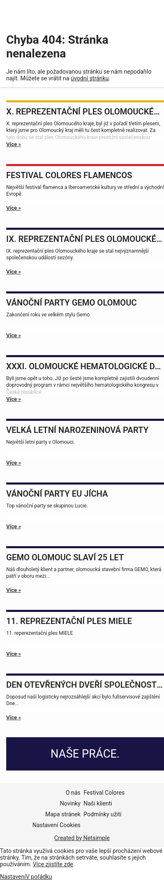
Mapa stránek (63, 814)
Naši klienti (97, 803)
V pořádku (39, 876)
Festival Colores (104, 792)
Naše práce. (85, 754)
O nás (73, 792)
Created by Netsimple (82, 838)
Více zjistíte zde (53, 864)
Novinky (70, 803)
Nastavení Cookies (56, 825)
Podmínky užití (102, 814)
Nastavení (13, 876)
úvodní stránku (89, 78)
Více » (13, 144)
